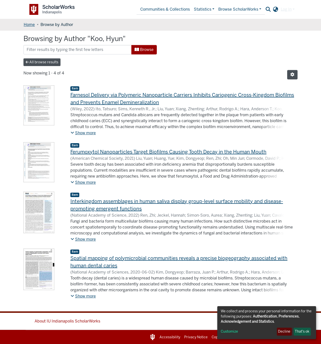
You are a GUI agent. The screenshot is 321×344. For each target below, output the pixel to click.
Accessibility (170, 337)
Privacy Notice (196, 337)
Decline (284, 331)
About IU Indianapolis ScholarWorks (67, 321)
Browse (144, 49)
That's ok (302, 331)
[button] (276, 9)
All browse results (42, 62)
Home (29, 24)
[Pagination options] (292, 74)
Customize (229, 331)
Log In (286, 9)
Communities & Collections (165, 9)
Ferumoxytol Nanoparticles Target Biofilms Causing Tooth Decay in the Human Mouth (168, 152)
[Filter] (77, 49)
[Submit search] (268, 9)
